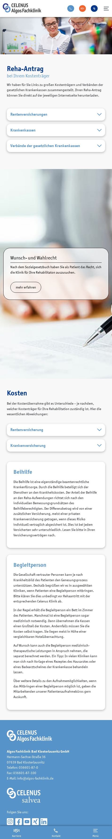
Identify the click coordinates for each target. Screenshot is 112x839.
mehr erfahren (26, 287)
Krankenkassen (56, 130)
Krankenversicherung (56, 445)
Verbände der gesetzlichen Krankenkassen (56, 145)
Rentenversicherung (56, 429)
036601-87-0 (28, 767)
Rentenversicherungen (56, 114)
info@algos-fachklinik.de (35, 778)
